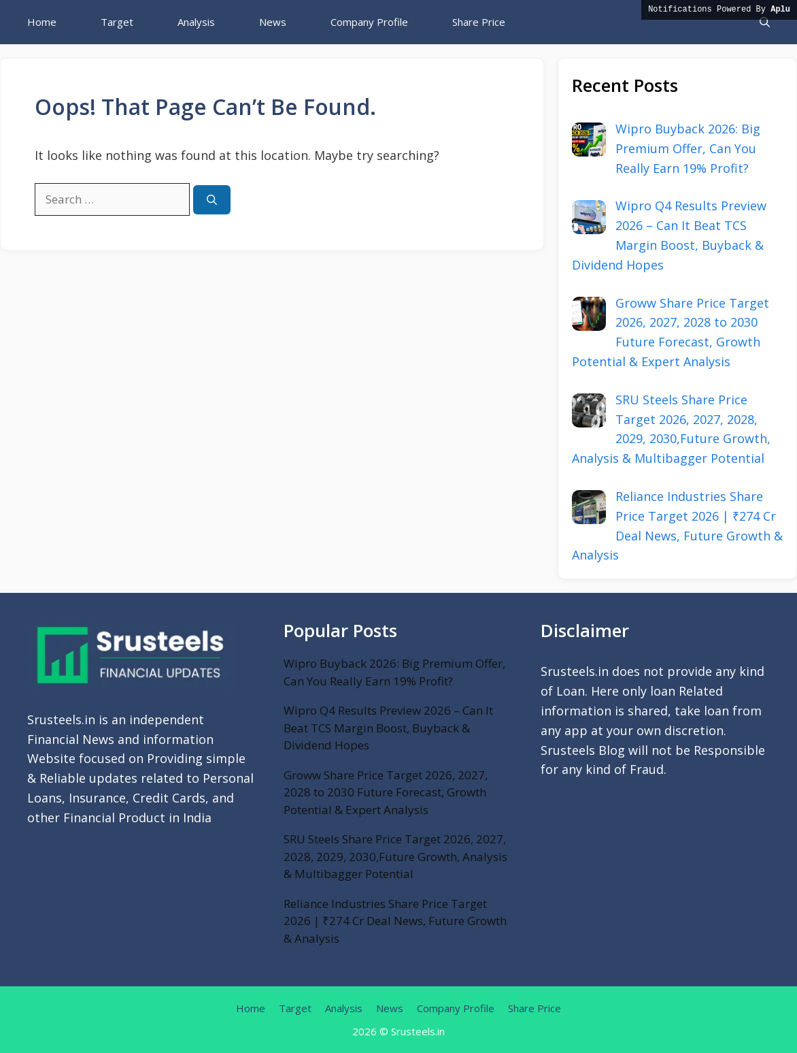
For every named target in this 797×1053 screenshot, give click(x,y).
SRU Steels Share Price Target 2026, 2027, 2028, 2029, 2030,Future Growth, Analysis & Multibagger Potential (395, 856)
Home (41, 22)
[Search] (212, 199)
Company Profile (369, 22)
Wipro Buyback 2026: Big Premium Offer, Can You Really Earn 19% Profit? (394, 672)
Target (117, 22)
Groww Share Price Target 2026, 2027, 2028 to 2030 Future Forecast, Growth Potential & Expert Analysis (386, 792)
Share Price (478, 22)
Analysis (196, 22)
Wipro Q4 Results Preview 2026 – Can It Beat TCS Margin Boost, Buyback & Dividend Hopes (388, 727)
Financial (89, 817)
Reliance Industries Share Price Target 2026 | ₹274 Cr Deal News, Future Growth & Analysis (395, 921)
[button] (764, 22)
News (272, 22)
